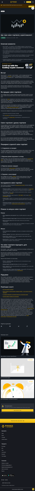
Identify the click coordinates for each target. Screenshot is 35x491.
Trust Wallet (4, 456)
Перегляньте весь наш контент (17, 420)
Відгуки (3, 471)
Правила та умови (5, 463)
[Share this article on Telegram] (18, 326)
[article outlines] (32, 8)
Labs (2, 450)
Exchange (3, 446)
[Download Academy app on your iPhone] (4, 475)
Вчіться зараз (31, 6)
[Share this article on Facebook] (10, 326)
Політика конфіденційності (7, 465)
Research (3, 454)
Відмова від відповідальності (7, 467)
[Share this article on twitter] (1, 326)
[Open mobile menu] (33, 2)
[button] (33, 2)
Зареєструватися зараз (17, 410)
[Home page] (13, 2)
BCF (2, 448)
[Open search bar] (24, 2)
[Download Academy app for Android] (11, 475)
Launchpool (4, 452)
